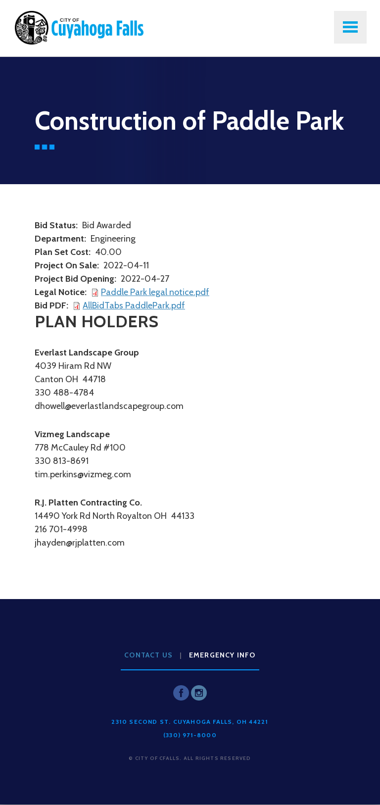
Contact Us (148, 655)
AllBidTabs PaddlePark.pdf (134, 305)
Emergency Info (222, 655)
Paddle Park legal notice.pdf (155, 292)
